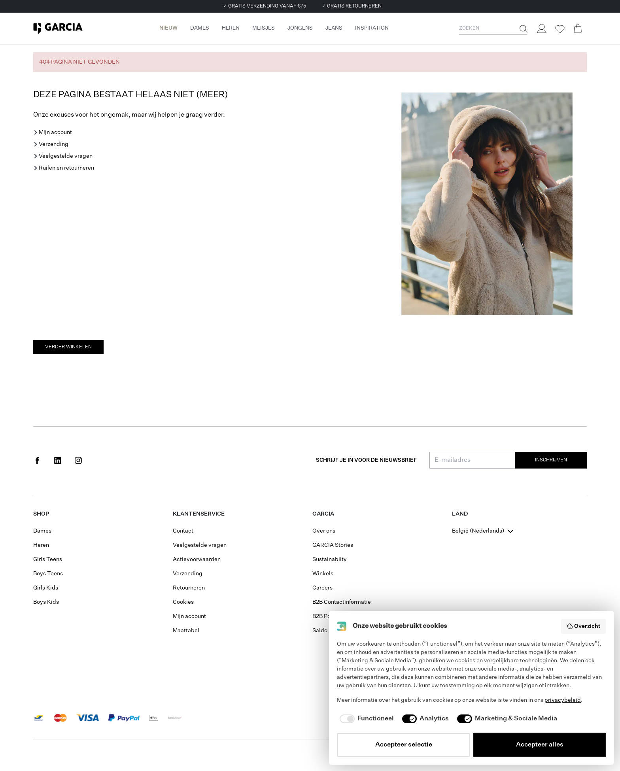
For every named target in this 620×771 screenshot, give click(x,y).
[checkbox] (365, 719)
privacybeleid (562, 700)
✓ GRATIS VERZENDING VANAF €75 (264, 6)
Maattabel (186, 630)
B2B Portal (325, 616)
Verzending (53, 144)
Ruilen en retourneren (66, 168)
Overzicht (584, 626)
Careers (322, 588)
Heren (41, 545)
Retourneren (189, 588)
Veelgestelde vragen (66, 156)
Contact (183, 531)
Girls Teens (47, 559)
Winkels (322, 573)
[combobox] (483, 531)
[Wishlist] (559, 29)
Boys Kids (46, 602)
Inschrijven (551, 460)
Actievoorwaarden (197, 559)
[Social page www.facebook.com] (37, 460)
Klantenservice (199, 514)
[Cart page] (578, 28)
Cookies (183, 602)
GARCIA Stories (332, 545)
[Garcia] (58, 28)
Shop (41, 514)
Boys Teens (48, 573)
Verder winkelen (68, 347)
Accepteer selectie (403, 745)
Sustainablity (329, 559)
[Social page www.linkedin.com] (58, 460)
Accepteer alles (539, 745)
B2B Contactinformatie (341, 602)
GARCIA (323, 514)
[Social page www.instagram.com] (78, 460)
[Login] (541, 28)
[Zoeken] (522, 29)
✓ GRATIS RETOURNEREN (352, 6)
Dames (42, 531)
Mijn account (55, 132)
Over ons (323, 531)
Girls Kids (45, 588)
